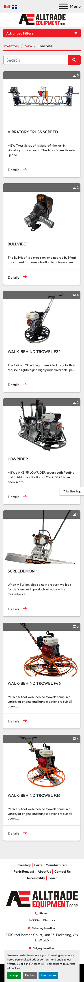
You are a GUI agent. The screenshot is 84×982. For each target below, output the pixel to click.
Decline (29, 975)
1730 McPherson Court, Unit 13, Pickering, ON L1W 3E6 (42, 937)
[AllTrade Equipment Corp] (42, 899)
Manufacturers (56, 865)
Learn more (48, 975)
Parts (38, 865)
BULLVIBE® (18, 244)
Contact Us (62, 871)
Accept (14, 975)
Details (13, 169)
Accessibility (36, 878)
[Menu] (63, 6)
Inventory (24, 865)
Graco (52, 878)
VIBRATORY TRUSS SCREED (33, 131)
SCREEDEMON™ (23, 571)
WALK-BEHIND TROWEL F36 (34, 795)
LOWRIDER (18, 459)
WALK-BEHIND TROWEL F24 (34, 351)
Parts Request (24, 871)
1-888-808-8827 (42, 920)
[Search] (35, 60)
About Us (44, 871)
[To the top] (72, 491)
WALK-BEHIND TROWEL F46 (34, 683)
